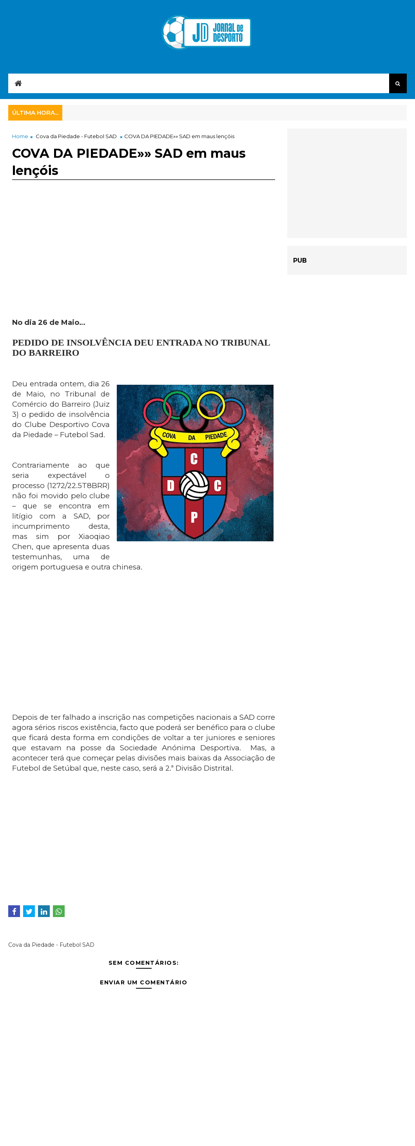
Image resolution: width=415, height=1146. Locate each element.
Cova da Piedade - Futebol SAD (76, 136)
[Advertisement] (143, 262)
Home (20, 136)
